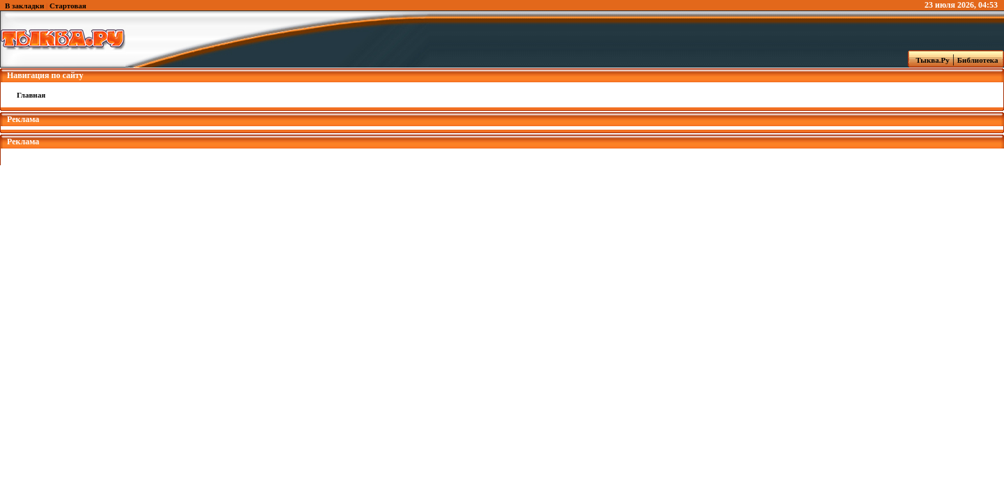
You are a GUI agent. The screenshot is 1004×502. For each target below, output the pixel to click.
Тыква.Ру (929, 60)
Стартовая (68, 5)
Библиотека (979, 60)
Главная (31, 95)
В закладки (24, 5)
